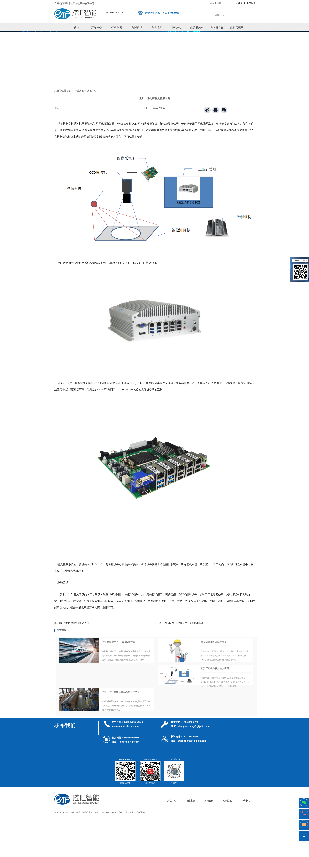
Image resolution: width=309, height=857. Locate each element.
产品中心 (96, 27)
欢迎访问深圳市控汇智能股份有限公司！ (75, 3)
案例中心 (92, 90)
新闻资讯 (136, 27)
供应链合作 (217, 27)
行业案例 (116, 27)
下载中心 (176, 27)
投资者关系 (197, 27)
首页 (76, 27)
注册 (219, 3)
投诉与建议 (237, 27)
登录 (212, 3)
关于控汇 (156, 27)
